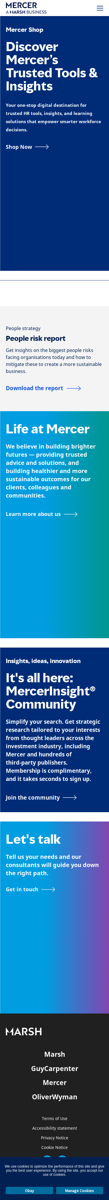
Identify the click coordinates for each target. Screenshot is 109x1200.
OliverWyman (54, 1096)
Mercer (55, 1082)
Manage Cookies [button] (79, 1190)
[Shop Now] (27, 147)
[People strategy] (23, 328)
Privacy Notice (54, 1138)
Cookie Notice (54, 1148)
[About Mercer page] (42, 514)
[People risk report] (43, 388)
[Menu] (100, 8)
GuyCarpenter (54, 1068)
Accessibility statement (54, 1128)
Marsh (54, 1054)
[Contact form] (30, 889)
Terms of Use (54, 1119)
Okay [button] (29, 1190)
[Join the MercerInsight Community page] (54, 797)
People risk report (36, 338)
